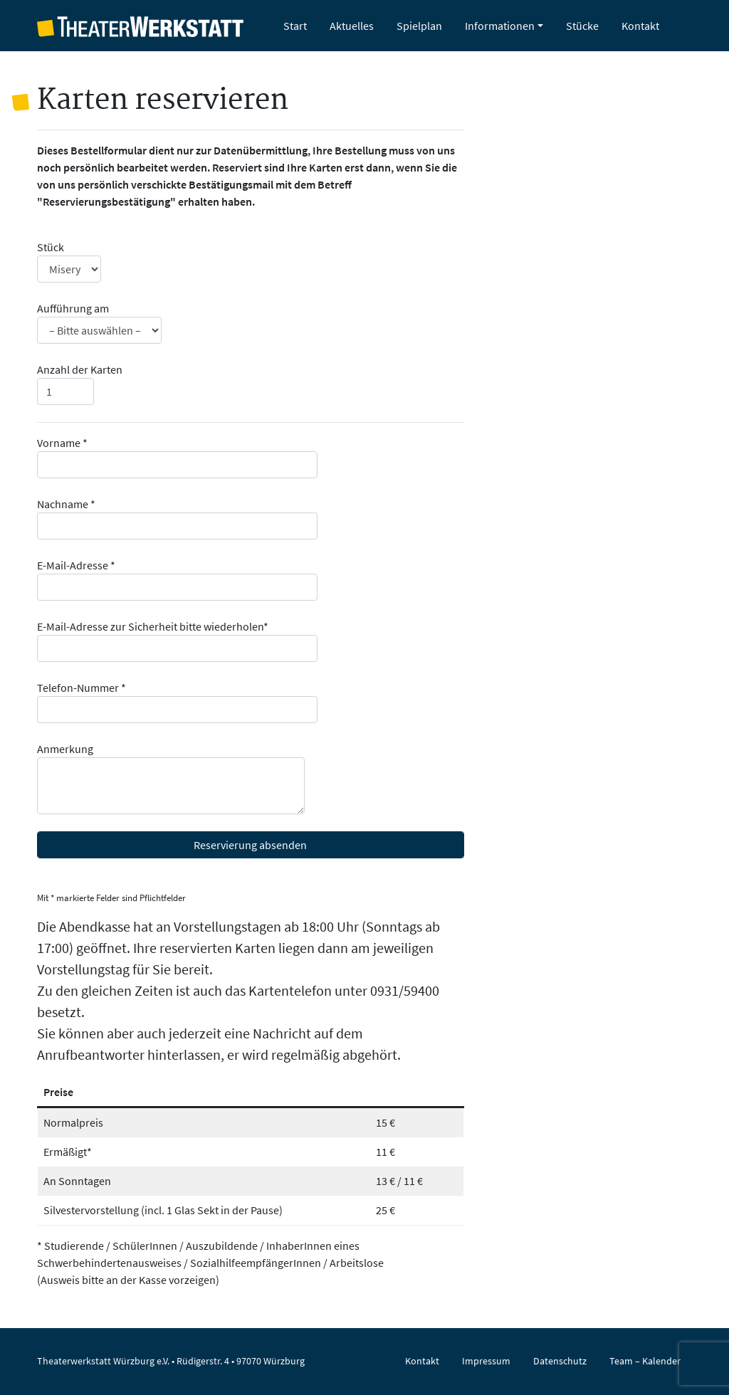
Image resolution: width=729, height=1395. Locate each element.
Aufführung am (99, 322)
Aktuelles (352, 26)
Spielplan (419, 26)
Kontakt (640, 26)
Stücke (582, 26)
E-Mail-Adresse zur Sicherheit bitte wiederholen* (177, 640)
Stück (69, 261)
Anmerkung (171, 778)
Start (295, 26)
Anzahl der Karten (79, 383)
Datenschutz (560, 1360)
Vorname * (177, 457)
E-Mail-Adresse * (177, 579)
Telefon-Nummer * (177, 701)
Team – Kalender (645, 1360)
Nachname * (177, 518)
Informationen (500, 26)
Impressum (486, 1360)
